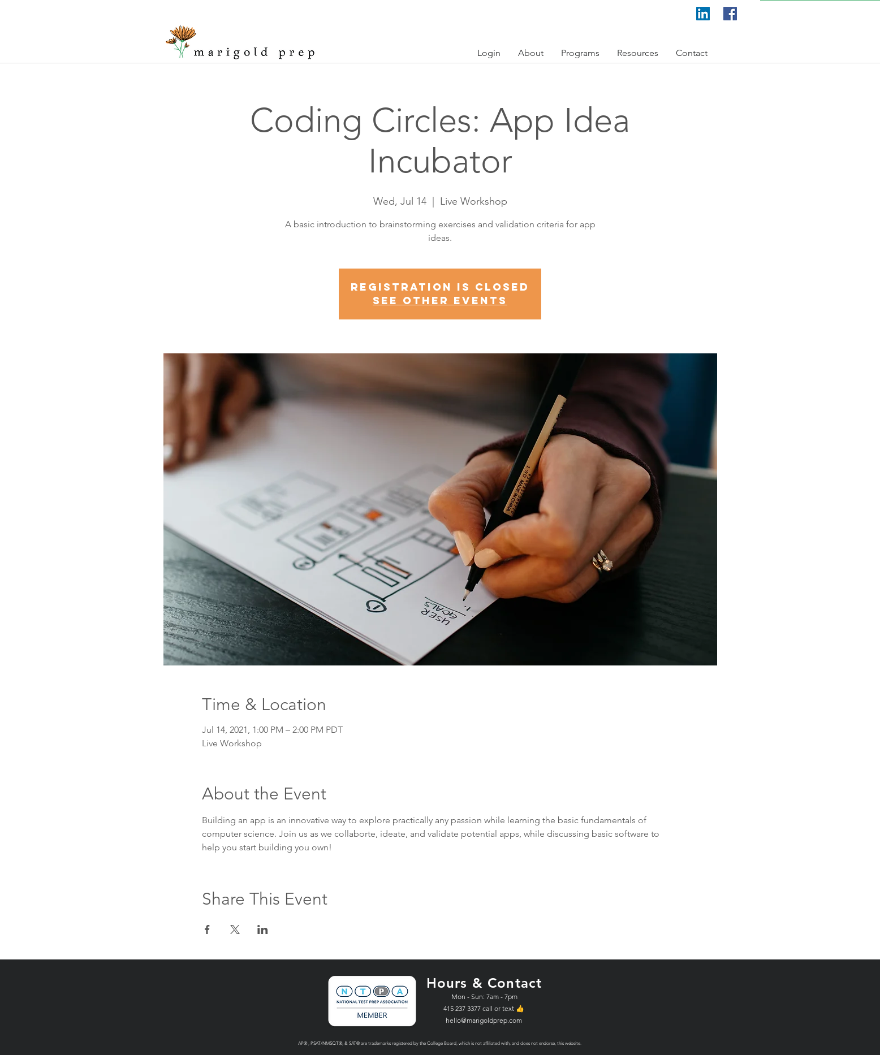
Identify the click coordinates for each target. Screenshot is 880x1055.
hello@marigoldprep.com (484, 1020)
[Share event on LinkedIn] (262, 929)
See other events (440, 300)
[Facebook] (730, 13)
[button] (489, 53)
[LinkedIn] (703, 13)
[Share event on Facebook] (207, 929)
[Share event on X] (235, 929)
